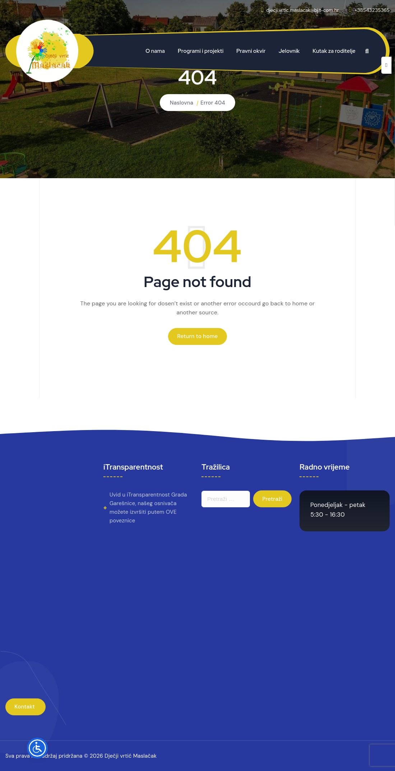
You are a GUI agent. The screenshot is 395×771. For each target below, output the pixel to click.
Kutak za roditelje (334, 51)
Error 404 (212, 102)
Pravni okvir (250, 51)
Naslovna (181, 102)
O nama (155, 51)
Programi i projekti (200, 51)
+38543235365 (372, 10)
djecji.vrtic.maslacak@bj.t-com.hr (302, 10)
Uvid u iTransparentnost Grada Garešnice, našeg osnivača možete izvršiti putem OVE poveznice (148, 507)
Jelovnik (289, 51)
